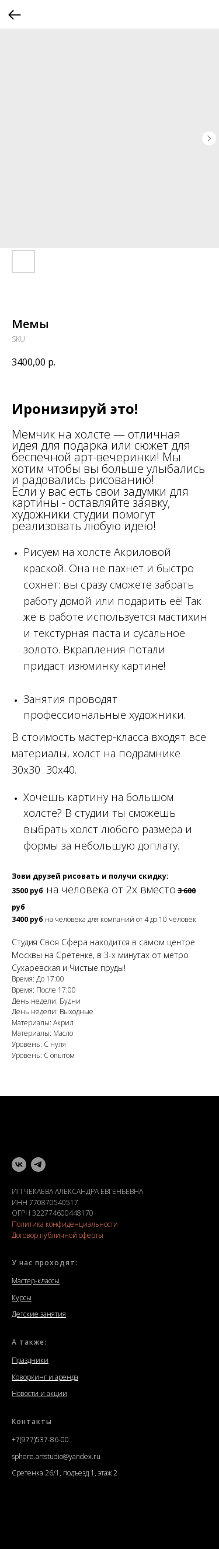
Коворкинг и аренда (45, 1377)
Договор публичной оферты (57, 1235)
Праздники (30, 1360)
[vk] (19, 1164)
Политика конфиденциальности (65, 1224)
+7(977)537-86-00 (40, 1439)
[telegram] (38, 1164)
